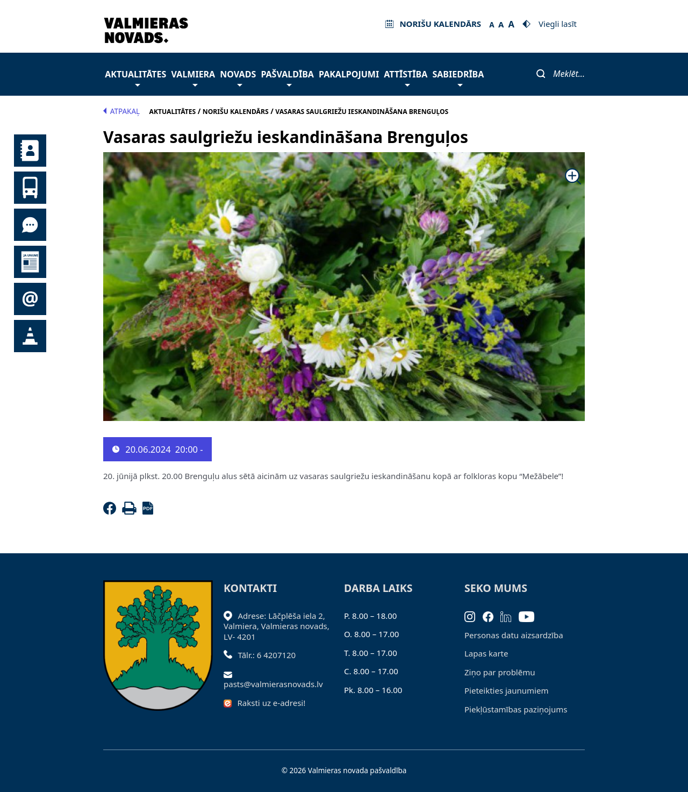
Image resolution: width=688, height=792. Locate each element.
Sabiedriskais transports (30, 188)
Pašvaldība (287, 77)
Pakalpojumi (349, 74)
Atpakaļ (121, 111)
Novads (238, 77)
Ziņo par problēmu (499, 672)
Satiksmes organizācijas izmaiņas (30, 336)
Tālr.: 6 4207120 (267, 655)
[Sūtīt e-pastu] (231, 673)
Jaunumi (30, 262)
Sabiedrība (458, 77)
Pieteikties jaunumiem (30, 299)
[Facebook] (111, 511)
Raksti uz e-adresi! (272, 702)
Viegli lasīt (558, 23)
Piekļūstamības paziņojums (515, 709)
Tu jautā (30, 225)
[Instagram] (473, 615)
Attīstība (405, 77)
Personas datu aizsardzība (513, 635)
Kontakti (30, 150)
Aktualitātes (135, 77)
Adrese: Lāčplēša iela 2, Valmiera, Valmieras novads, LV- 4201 (276, 626)
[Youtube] (530, 615)
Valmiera (193, 77)
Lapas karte (486, 653)
